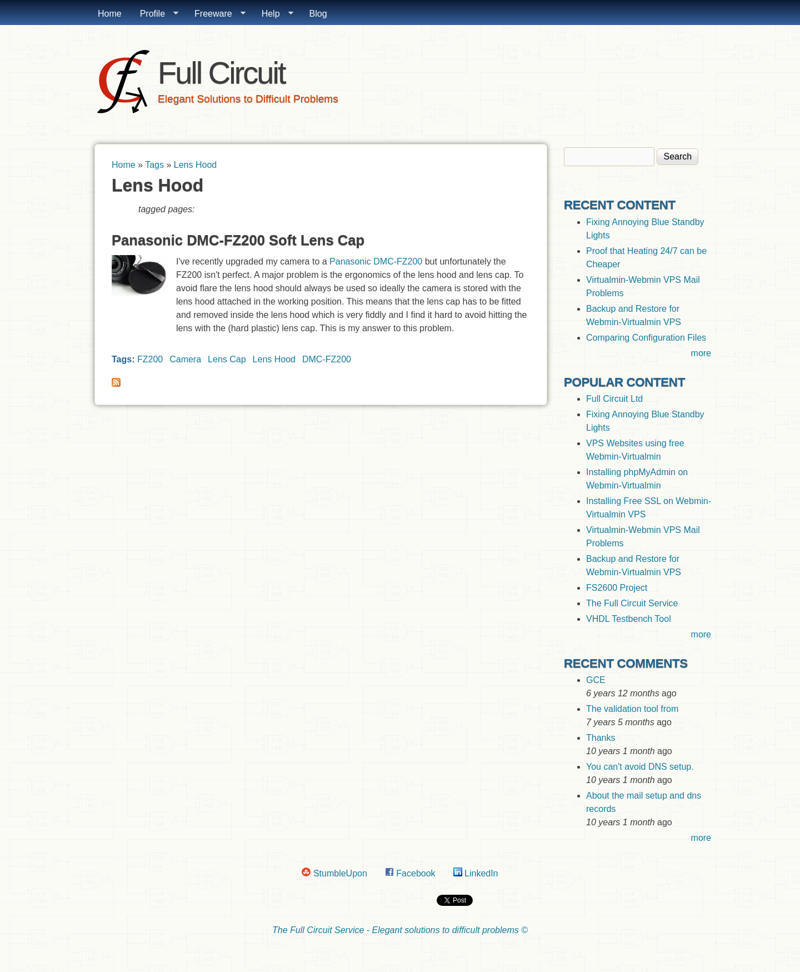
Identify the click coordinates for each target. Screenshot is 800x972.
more (701, 353)
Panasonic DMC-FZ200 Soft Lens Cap (238, 240)
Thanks (600, 737)
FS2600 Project (616, 587)
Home (110, 13)
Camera (185, 359)
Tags (154, 165)
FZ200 (150, 359)
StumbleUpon (334, 873)
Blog (318, 13)
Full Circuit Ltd (614, 398)
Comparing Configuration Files (646, 337)
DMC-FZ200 (326, 359)
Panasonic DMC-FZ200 (375, 261)
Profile (154, 14)
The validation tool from (632, 709)
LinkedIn (475, 873)
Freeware (216, 14)
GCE (596, 680)
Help (273, 14)
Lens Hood (195, 165)
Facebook (410, 873)
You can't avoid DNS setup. (641, 766)
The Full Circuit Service (632, 603)
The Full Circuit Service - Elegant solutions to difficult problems (395, 930)
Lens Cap (227, 359)
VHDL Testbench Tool (628, 619)
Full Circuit (221, 72)
